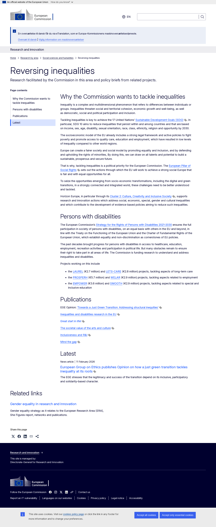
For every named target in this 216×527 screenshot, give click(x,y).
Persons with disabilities (27, 109)
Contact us (84, 492)
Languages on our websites (57, 498)
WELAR (115, 277)
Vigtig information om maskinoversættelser (61, 39)
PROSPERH (80, 277)
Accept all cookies (146, 515)
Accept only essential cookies (177, 515)
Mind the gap (68, 341)
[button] (13, 436)
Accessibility (136, 498)
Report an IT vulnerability (23, 498)
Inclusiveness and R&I (73, 335)
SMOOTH (116, 283)
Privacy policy (98, 498)
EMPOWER (80, 283)
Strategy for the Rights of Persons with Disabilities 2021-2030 (134, 224)
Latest (16, 122)
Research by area (29, 58)
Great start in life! (70, 321)
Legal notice (117, 498)
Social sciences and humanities (58, 58)
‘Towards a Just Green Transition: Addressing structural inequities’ (117, 307)
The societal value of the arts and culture (85, 328)
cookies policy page (73, 514)
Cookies (81, 498)
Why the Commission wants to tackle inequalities (31, 100)
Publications (20, 116)
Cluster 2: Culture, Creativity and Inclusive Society (140, 196)
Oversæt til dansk (27, 39)
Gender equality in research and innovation (43, 404)
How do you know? (62, 2)
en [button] (126, 17)
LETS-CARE (113, 271)
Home (13, 58)
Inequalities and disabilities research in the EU (88, 314)
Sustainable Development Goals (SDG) (159, 119)
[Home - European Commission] (34, 15)
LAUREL (78, 271)
